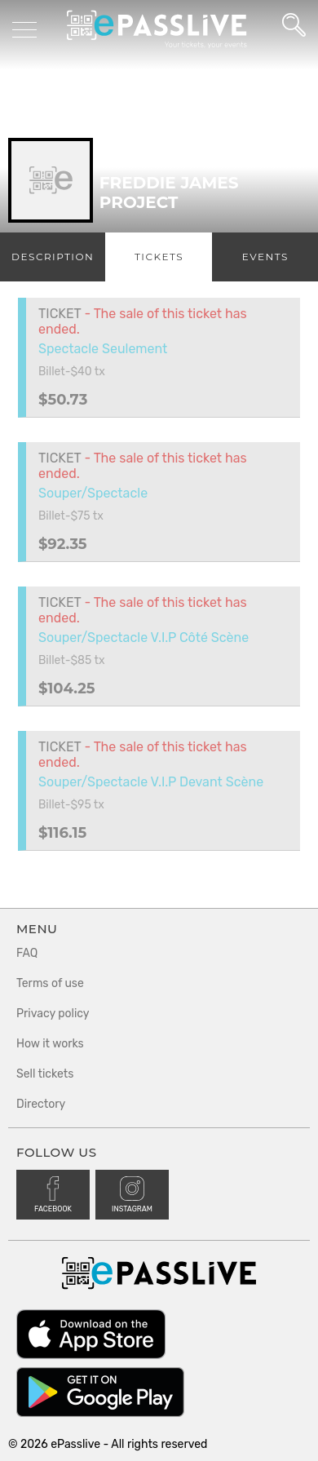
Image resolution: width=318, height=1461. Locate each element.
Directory (40, 1104)
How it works (50, 1044)
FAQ (27, 953)
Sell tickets (44, 1074)
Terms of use (50, 983)
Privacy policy (53, 1013)
